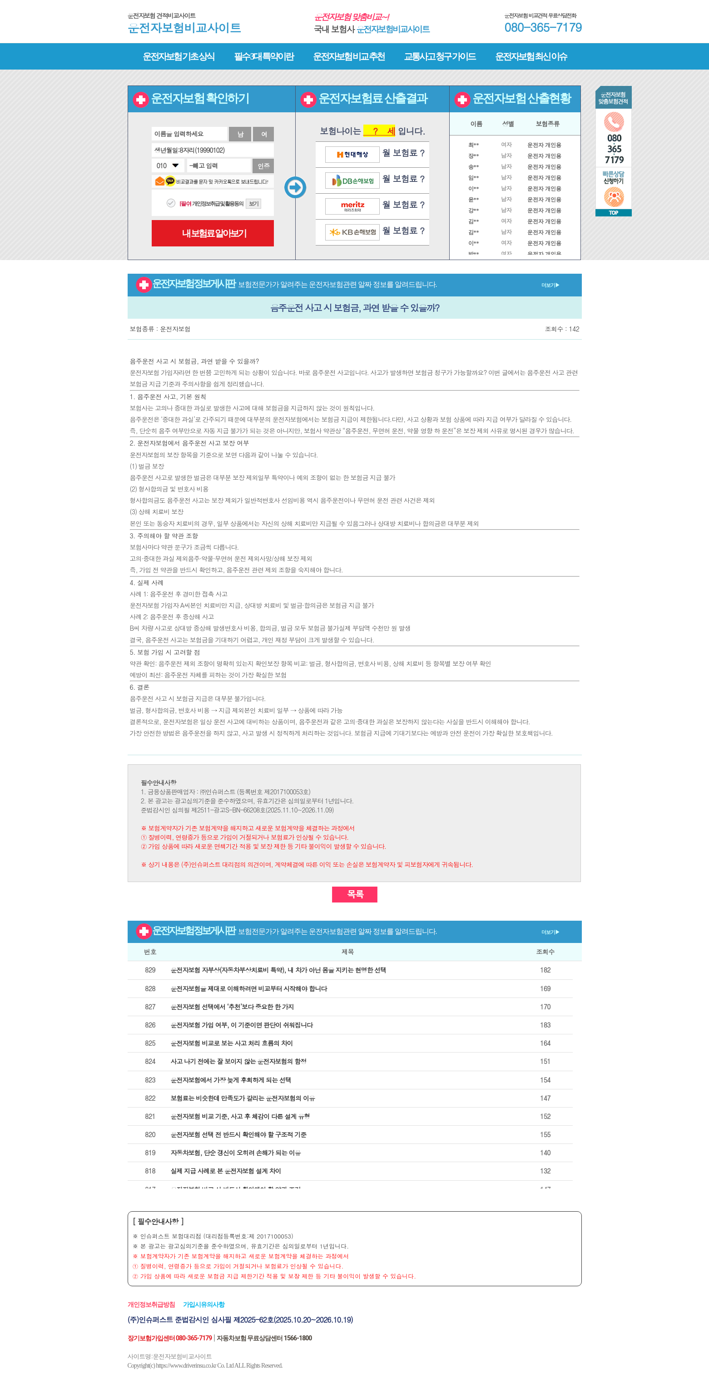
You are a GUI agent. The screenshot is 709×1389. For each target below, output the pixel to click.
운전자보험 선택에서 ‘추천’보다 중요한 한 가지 (232, 1006)
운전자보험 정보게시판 (348, 283)
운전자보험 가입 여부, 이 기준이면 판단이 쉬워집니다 (241, 1024)
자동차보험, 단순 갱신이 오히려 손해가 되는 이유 (236, 1152)
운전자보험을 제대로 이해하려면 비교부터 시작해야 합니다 (249, 988)
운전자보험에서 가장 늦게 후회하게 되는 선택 (231, 1079)
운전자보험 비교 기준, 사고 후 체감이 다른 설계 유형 (240, 1116)
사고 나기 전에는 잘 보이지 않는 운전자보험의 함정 (239, 1061)
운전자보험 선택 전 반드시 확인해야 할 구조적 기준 (239, 1134)
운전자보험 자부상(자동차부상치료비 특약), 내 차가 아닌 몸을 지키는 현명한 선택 (279, 969)
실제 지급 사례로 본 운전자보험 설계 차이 (226, 1170)
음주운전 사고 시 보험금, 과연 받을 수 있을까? (354, 307)
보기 (253, 204)
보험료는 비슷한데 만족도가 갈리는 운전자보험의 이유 (243, 1098)
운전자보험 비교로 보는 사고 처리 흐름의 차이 (232, 1043)
